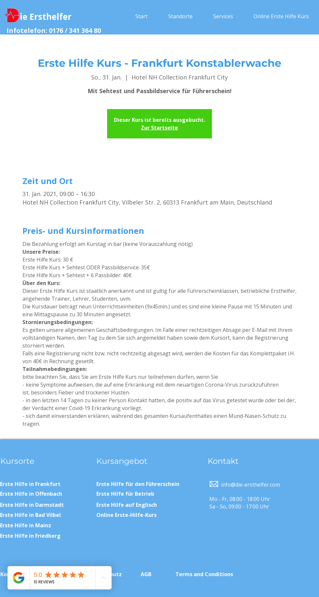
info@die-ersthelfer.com (250, 484)
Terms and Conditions (204, 574)
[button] (180, 16)
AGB (146, 574)
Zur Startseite (159, 127)
